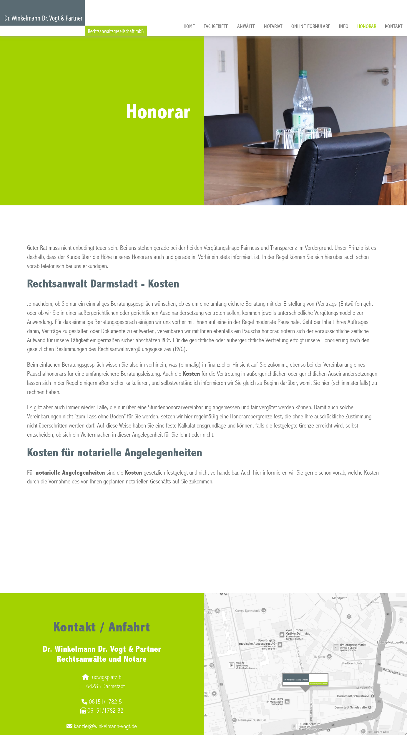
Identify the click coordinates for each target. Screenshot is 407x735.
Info (343, 26)
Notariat (273, 26)
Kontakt (394, 26)
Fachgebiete (216, 26)
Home (189, 26)
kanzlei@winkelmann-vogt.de (102, 726)
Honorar (366, 26)
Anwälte (246, 26)
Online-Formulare (310, 26)
